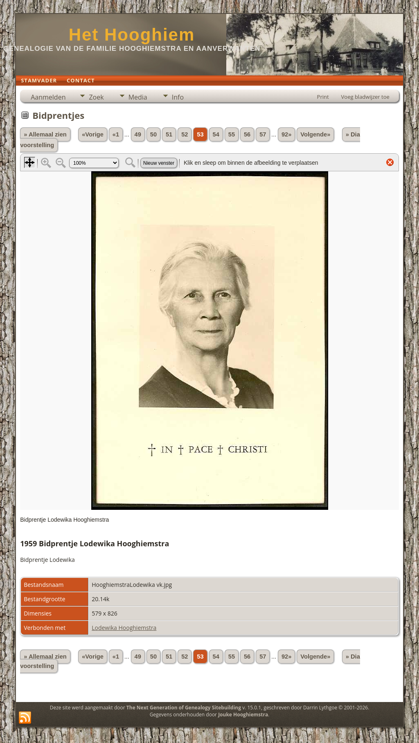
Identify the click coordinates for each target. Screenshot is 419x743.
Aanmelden (48, 97)
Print (323, 96)
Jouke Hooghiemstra (243, 714)
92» (286, 134)
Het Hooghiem (132, 34)
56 (247, 134)
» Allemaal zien (45, 134)
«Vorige (93, 134)
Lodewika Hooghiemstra (124, 628)
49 (138, 134)
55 (231, 134)
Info (178, 97)
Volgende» (315, 134)
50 (153, 134)
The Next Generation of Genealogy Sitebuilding (183, 707)
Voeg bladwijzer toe (365, 96)
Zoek (96, 97)
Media (137, 97)
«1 (116, 134)
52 (184, 134)
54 (216, 134)
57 (262, 134)
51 (169, 134)
